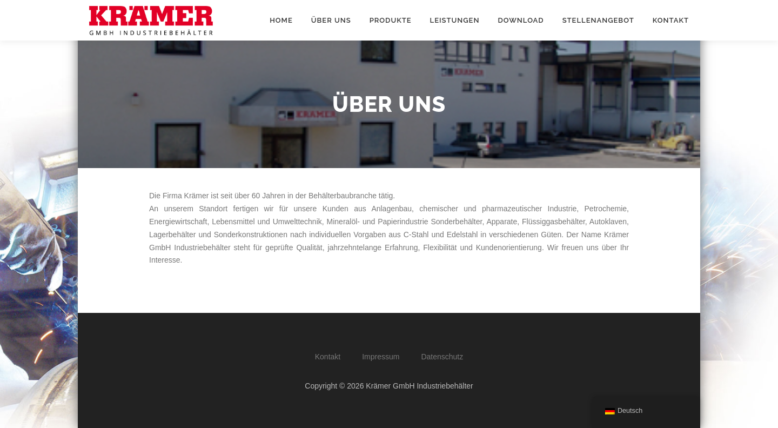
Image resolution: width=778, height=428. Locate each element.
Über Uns (331, 20)
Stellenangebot (598, 20)
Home (281, 20)
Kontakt (671, 20)
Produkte (391, 20)
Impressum (380, 356)
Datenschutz (442, 356)
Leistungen (455, 20)
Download (521, 20)
